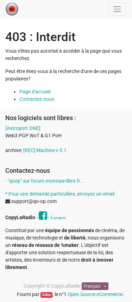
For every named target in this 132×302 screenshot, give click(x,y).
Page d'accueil (34, 91)
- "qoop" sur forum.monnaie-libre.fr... (44, 181)
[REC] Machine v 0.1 (45, 150)
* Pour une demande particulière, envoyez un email (59, 194)
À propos (58, 218)
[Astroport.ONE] (22, 128)
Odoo (46, 295)
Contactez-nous (36, 99)
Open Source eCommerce (95, 294)
